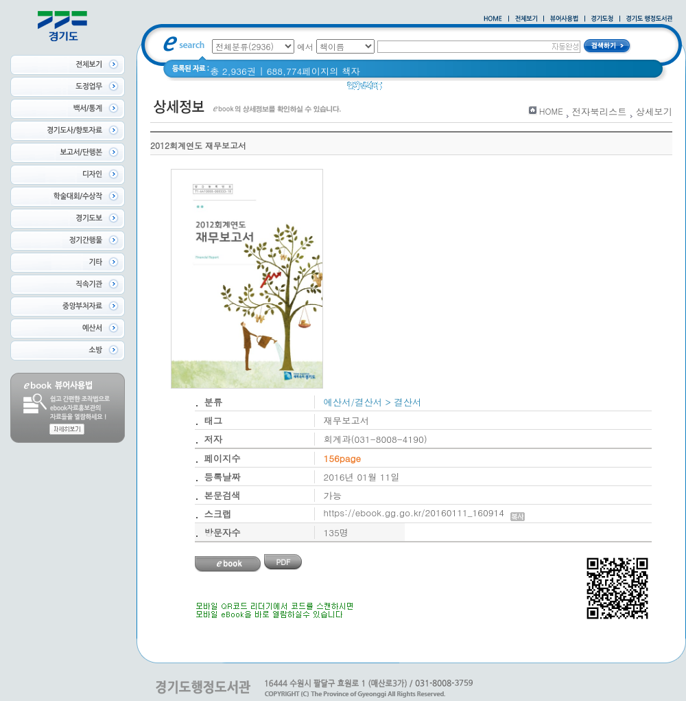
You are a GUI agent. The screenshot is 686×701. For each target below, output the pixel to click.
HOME (551, 111)
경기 (475, 88)
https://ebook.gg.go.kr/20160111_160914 (424, 512)
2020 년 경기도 (423, 88)
